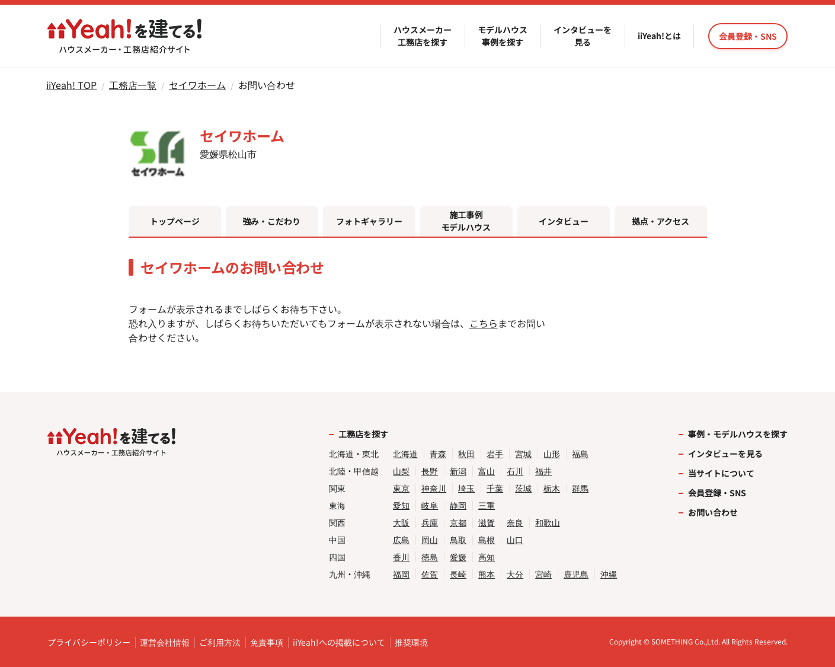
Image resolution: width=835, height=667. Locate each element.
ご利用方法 (220, 642)
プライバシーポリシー (88, 642)
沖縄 (608, 574)
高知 (486, 557)
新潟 (458, 471)
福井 (543, 471)
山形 (551, 454)
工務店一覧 (132, 85)
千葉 (495, 488)
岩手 (495, 454)
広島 (401, 540)
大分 (515, 574)
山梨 (401, 471)
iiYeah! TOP (71, 85)
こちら (483, 323)
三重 (486, 505)
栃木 (551, 488)
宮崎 (543, 574)
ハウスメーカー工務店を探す (422, 36)
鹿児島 (576, 574)
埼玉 (466, 488)
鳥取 (458, 540)
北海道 (405, 454)
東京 (401, 488)
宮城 (523, 454)
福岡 (401, 574)
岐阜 (429, 505)
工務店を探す (363, 434)
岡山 (429, 540)
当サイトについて (721, 473)
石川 (515, 471)
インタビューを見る (583, 36)
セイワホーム (197, 85)
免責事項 (266, 642)
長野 (429, 471)
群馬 (580, 488)
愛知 (401, 505)
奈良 (515, 523)
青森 (438, 454)
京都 (458, 523)
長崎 (458, 574)
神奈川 (433, 488)
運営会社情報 (165, 642)
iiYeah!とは (659, 36)
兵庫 (429, 523)
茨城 (523, 488)
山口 (515, 540)
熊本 (486, 574)
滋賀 (486, 523)
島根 (486, 540)
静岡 (458, 505)
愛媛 (458, 557)
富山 (486, 471)
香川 (401, 557)
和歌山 (547, 523)
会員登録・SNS (717, 493)
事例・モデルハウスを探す (738, 434)
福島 (580, 454)
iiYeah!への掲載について (339, 642)
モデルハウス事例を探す (502, 36)
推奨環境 (411, 642)
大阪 (401, 523)
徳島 (429, 557)
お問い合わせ (713, 512)
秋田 (466, 454)
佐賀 (429, 574)
